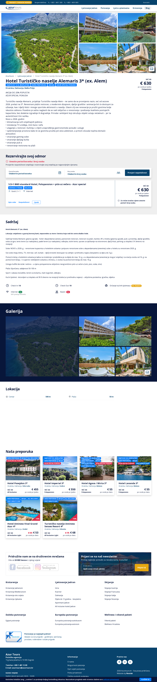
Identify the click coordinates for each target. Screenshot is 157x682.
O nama (70, 662)
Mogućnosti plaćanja (76, 665)
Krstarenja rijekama (14, 599)
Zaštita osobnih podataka (78, 676)
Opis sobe (12, 202)
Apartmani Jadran (62, 602)
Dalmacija (59, 595)
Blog (148, 8)
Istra (57, 588)
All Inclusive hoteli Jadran (65, 606)
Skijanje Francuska (112, 592)
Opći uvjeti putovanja (76, 669)
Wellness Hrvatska (112, 624)
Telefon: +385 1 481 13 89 (16, 665)
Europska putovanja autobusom (68, 620)
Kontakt (146, 2)
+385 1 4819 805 (71, 2)
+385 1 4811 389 (55, 2)
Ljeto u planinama (121, 8)
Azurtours (10, 76)
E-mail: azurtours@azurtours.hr (19, 668)
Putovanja (105, 8)
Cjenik (36, 202)
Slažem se (145, 679)
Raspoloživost (24, 202)
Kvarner (58, 592)
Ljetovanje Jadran (89, 8)
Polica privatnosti (74, 673)
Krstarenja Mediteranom (16, 592)
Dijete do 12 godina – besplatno (68, 599)
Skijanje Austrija (111, 588)
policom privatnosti (111, 679)
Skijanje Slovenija (112, 599)
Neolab (129, 673)
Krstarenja (137, 8)
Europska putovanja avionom (67, 624)
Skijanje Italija (110, 595)
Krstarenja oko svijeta (15, 595)
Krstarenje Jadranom (14, 588)
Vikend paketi (110, 620)
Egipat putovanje (13, 620)
